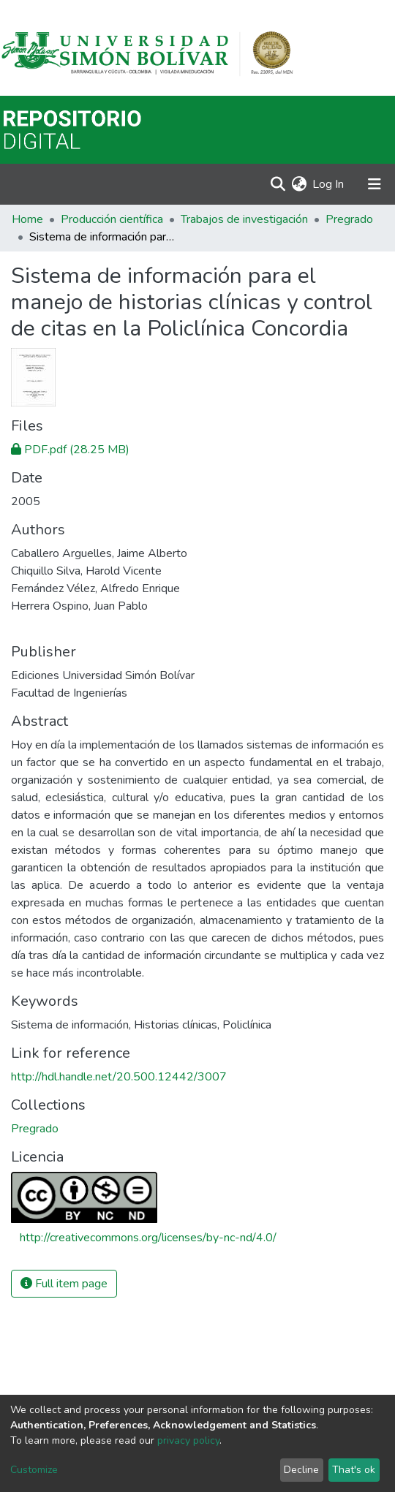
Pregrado (349, 219)
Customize (34, 1470)
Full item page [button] (64, 1284)
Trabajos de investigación (244, 219)
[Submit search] (277, 184)
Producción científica (112, 219)
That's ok (353, 1470)
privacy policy (188, 1440)
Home (27, 219)
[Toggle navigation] (374, 184)
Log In (328, 184)
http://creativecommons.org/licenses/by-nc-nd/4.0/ (148, 1238)
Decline (301, 1470)
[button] (299, 184)
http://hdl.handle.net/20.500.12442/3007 (119, 1077)
